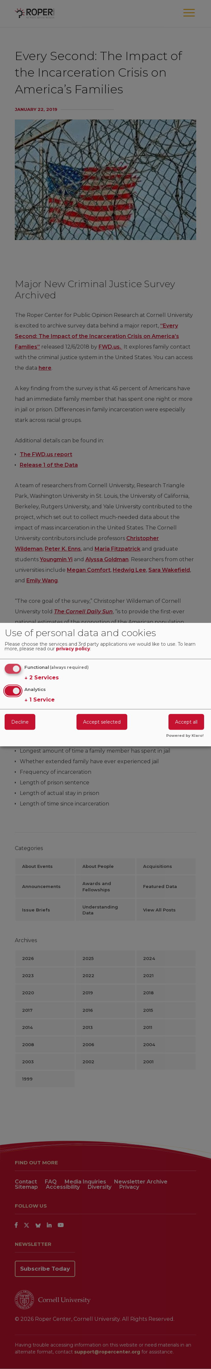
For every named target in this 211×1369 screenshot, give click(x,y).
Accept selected (102, 722)
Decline (20, 722)
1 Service (39, 700)
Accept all (186, 722)
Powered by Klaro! (185, 736)
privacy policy (73, 649)
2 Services (41, 677)
